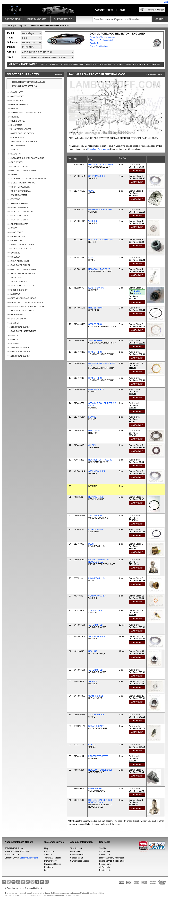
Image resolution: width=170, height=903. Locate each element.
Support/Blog (64, 20)
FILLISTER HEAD (96, 788)
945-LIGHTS (13, 339)
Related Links (105, 870)
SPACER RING (95, 324)
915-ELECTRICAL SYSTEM (19, 327)
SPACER (92, 258)
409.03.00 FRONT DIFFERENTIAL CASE (28, 82)
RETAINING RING (96, 529)
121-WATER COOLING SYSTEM (21, 133)
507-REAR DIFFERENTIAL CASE (21, 212)
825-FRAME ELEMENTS (18, 282)
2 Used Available (138, 292)
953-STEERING (14, 343)
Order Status (75, 851)
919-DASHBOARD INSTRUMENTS (22, 331)
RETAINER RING (96, 497)
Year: (10, 37)
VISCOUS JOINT (95, 516)
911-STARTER (13, 323)
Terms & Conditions (52, 858)
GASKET (92, 745)
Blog (46, 870)
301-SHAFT (12, 174)
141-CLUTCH (13, 150)
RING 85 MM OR (95, 308)
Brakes (54, 64)
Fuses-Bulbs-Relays (137, 64)
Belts (44, 64)
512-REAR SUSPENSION (18, 216)
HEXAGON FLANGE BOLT (100, 770)
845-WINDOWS (14, 294)
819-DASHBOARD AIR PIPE (19, 265)
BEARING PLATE (96, 389)
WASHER (92, 221)
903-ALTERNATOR (15, 315)
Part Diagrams (38, 20)
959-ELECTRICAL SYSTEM (19, 352)
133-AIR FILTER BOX (16, 146)
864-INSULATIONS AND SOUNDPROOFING (26, 306)
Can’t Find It (104, 854)
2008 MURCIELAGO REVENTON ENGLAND (49, 25)
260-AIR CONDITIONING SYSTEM (22, 170)
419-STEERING (14, 199)
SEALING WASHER (97, 596)
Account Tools (104, 9)
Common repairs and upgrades (78, 64)
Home (7, 25)
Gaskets (155, 64)
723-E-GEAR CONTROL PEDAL (21, 249)
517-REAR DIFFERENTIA (18, 220)
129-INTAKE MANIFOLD (17, 137)
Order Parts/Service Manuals (102, 37)
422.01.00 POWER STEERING (24, 86)
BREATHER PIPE (96, 726)
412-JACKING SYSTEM (17, 195)
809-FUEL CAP (14, 257)
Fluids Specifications (99, 46)
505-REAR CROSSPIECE (18, 207)
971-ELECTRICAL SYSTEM (19, 356)
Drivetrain (105, 64)
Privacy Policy (50, 861)
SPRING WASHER (96, 176)
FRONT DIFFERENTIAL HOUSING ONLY (99, 561)
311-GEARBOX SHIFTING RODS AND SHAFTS (27, 179)
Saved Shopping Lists (79, 861)
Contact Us (49, 851)
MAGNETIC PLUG (96, 578)
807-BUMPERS (14, 253)
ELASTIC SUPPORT (97, 288)
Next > (160, 74)
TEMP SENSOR (95, 610)
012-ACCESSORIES (16, 96)
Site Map (103, 848)
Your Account (76, 848)
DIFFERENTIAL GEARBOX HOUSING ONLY (100, 801)
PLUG (91, 544)
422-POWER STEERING (18, 203)
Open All (58, 74)
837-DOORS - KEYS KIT (17, 290)
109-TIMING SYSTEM (16, 121)
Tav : (10, 56)
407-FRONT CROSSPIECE (19, 187)
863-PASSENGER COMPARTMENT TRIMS (25, 302)
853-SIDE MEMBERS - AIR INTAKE (22, 298)
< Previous (151, 74)
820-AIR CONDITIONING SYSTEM (22, 269)
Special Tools (96, 43)
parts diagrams (19, 25)
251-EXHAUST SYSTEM (17, 166)
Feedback (48, 867)
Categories (13, 20)
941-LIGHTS (13, 335)
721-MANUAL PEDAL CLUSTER (21, 245)
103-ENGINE (13, 108)
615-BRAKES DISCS (16, 240)
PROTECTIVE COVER (98, 756)
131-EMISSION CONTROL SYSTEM (22, 142)
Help (123, 9)
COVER (91, 191)
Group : (11, 51)
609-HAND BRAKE (15, 232)
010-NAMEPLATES (15, 92)
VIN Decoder (104, 851)
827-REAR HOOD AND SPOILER (21, 286)
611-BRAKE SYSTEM (16, 236)
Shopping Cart (76, 858)
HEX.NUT (92, 651)
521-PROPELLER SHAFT (18, 224)
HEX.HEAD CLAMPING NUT (101, 240)
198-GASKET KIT (15, 154)
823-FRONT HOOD (15, 278)
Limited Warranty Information (111, 858)
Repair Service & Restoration (112, 861)
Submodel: (13, 42)
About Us (48, 854)
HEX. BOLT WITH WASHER (100, 164)
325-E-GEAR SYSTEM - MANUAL (21, 183)
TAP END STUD (95, 625)
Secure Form (104, 864)
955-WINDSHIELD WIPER (18, 348)
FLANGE (92, 417)
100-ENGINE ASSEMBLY (18, 104)
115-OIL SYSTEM (15, 125)
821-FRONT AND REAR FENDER (21, 273)
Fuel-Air (118, 64)
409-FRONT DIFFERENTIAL (19, 191)
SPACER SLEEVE (96, 714)
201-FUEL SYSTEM (16, 162)
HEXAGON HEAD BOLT (99, 269)
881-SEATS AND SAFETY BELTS (21, 311)
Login (166, 2)
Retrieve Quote (77, 854)
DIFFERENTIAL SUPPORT (100, 209)
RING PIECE (94, 431)
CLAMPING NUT (95, 696)
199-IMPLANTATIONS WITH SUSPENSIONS (26, 158)
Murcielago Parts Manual (98, 149)
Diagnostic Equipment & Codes (103, 40)
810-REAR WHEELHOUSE (18, 261)
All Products (104, 867)
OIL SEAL (92, 445)
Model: (11, 33)
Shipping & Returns (52, 864)
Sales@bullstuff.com (29, 858)
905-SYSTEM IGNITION (17, 319)
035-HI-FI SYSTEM (15, 100)
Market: (11, 46)
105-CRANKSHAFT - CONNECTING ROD (25, 113)
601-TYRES (12, 228)
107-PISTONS (13, 117)
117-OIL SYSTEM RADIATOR (20, 129)
